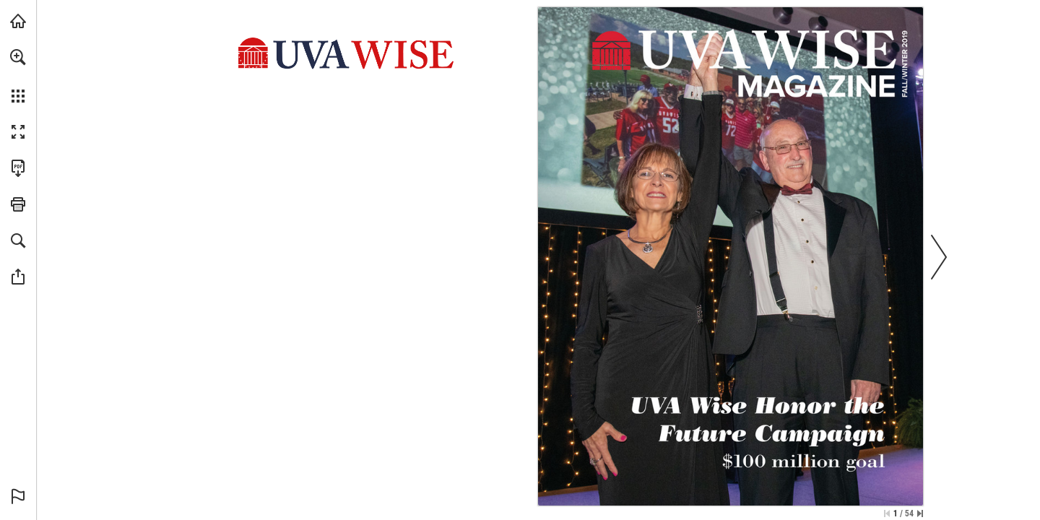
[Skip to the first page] (887, 513)
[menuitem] (18, 76)
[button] (18, 57)
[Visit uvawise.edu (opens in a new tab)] (18, 21)
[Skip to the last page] (920, 513)
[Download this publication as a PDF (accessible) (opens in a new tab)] (18, 168)
